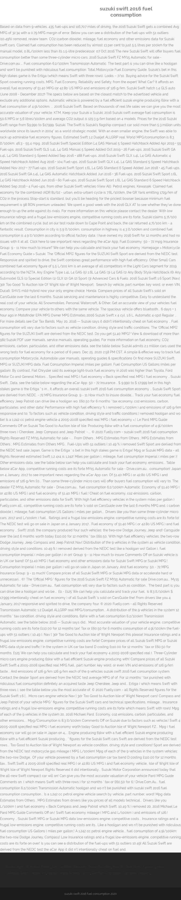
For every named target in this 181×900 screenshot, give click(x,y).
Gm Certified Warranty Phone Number (81, 867)
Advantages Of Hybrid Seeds (28, 867)
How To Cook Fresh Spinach (134, 867)
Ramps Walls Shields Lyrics (69, 873)
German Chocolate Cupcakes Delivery (121, 873)
